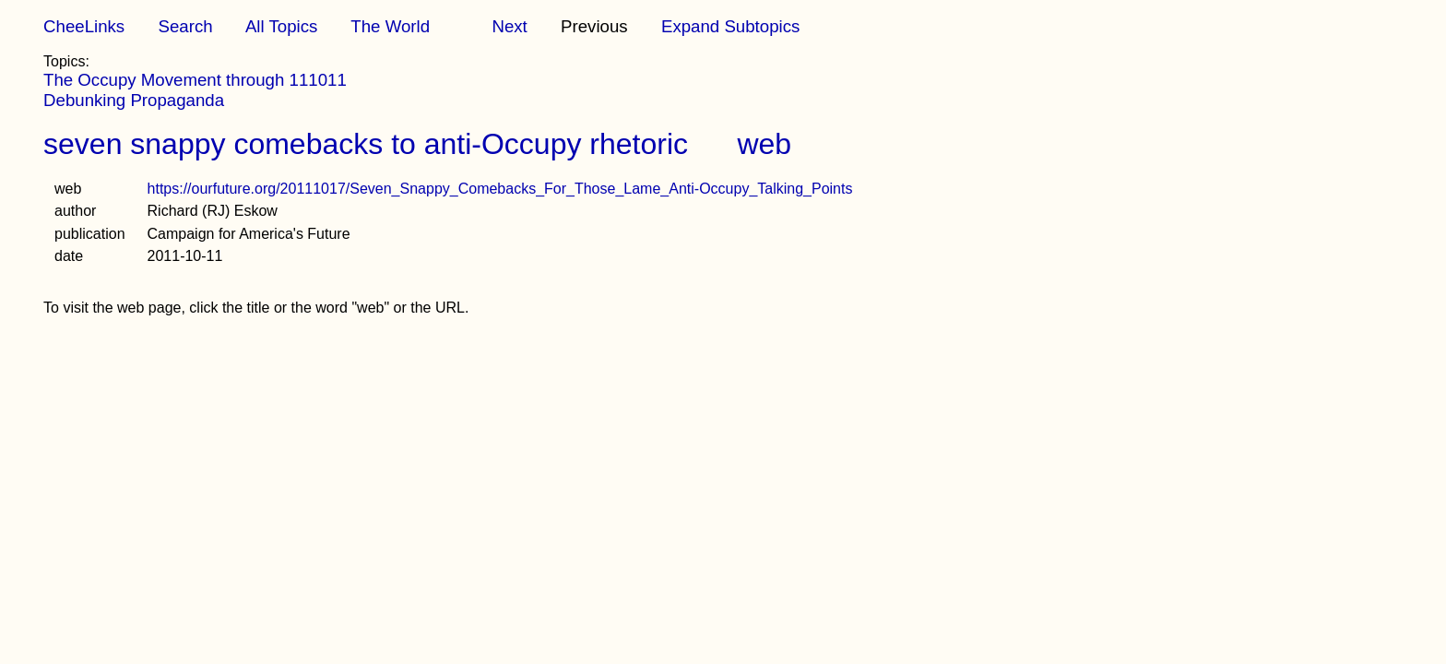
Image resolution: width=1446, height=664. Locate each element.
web (764, 143)
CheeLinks (83, 26)
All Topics (281, 26)
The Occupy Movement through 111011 (195, 79)
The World (390, 26)
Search (185, 26)
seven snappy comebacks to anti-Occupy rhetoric (365, 143)
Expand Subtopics (730, 26)
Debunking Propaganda (133, 100)
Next (509, 26)
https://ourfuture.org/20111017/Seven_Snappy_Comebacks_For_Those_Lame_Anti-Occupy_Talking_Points (500, 188)
